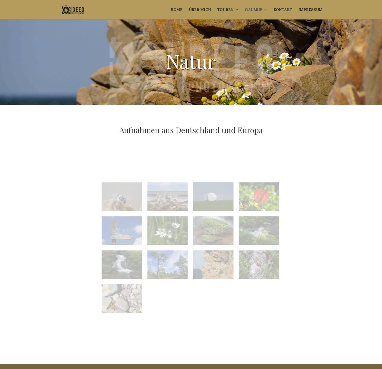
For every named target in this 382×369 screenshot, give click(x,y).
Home (176, 10)
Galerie (253, 10)
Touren (225, 10)
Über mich (200, 10)
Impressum (310, 10)
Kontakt (283, 10)
